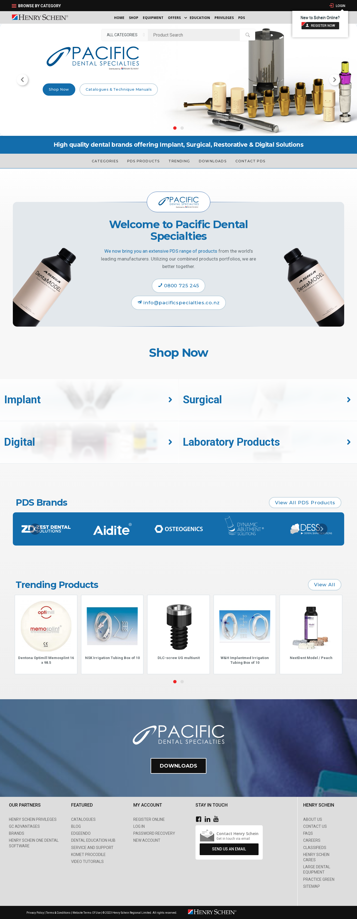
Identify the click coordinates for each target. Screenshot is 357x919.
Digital (19, 442)
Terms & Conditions (58, 912)
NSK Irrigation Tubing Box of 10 (112, 658)
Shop (133, 17)
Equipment (153, 17)
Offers (174, 17)
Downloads (212, 161)
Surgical (202, 399)
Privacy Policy (35, 912)
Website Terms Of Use (87, 912)
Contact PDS (250, 161)
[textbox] (195, 34)
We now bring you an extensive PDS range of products (160, 251)
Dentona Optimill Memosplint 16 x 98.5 (46, 660)
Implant (22, 399)
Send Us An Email (229, 849)
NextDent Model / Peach (311, 658)
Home (119, 17)
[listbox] (125, 34)
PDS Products (143, 161)
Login (340, 6)
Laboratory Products (231, 442)
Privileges (224, 17)
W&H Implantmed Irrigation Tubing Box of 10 (245, 660)
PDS (241, 17)
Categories (105, 161)
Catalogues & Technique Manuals (119, 89)
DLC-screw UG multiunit (179, 658)
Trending (179, 161)
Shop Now (59, 89)
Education (200, 17)
